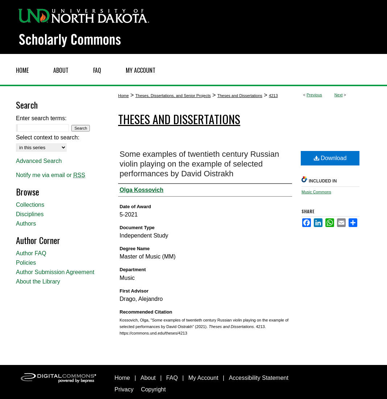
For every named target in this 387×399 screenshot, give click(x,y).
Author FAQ (31, 253)
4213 (273, 95)
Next (338, 95)
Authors (26, 223)
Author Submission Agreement (55, 272)
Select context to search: (47, 137)
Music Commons (316, 192)
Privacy (124, 389)
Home (123, 95)
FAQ (172, 378)
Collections (30, 205)
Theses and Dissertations (239, 95)
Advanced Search (39, 161)
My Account (203, 378)
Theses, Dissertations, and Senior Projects (173, 95)
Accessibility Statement (258, 378)
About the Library (38, 281)
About (148, 378)
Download (330, 158)
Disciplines (29, 214)
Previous (314, 95)
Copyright (153, 389)
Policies (26, 263)
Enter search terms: (41, 118)
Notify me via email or (50, 175)
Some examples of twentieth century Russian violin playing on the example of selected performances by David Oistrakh (199, 164)
